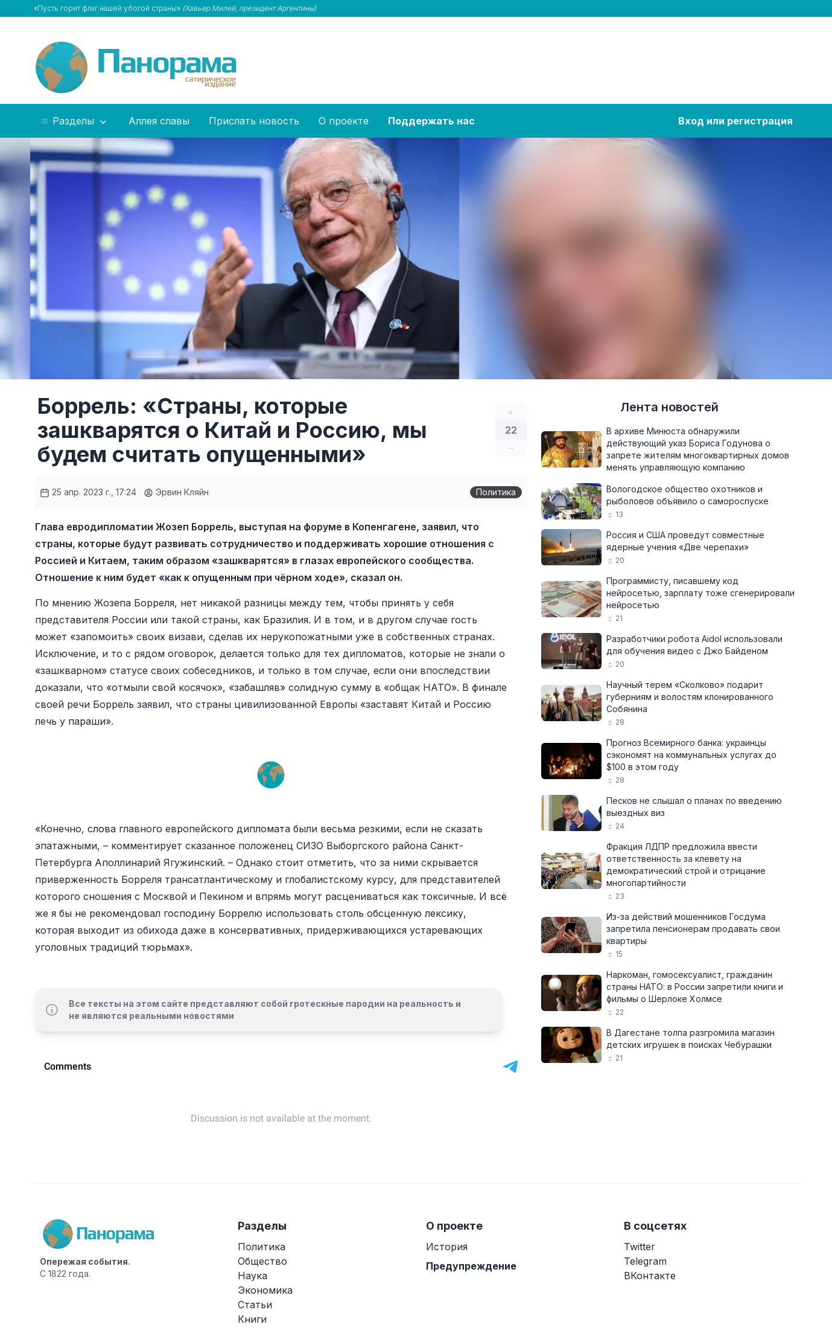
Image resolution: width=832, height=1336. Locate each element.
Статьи (255, 1305)
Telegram (645, 1261)
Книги (252, 1319)
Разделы (74, 121)
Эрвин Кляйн (176, 492)
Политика (496, 492)
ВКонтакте (650, 1276)
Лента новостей (669, 407)
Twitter (639, 1247)
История (447, 1247)
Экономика (265, 1290)
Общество (262, 1261)
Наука (252, 1276)
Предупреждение (471, 1266)
